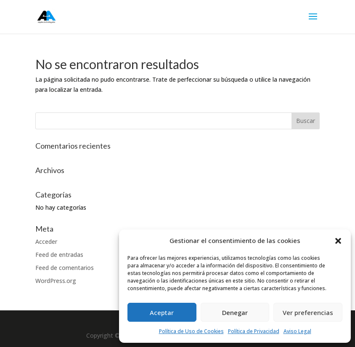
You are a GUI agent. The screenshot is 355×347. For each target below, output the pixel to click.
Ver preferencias (308, 312)
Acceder (46, 242)
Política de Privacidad (253, 331)
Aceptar (162, 312)
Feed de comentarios (64, 268)
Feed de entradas (59, 255)
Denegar (235, 312)
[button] (338, 241)
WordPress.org (55, 281)
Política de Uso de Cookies (191, 331)
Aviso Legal (297, 331)
